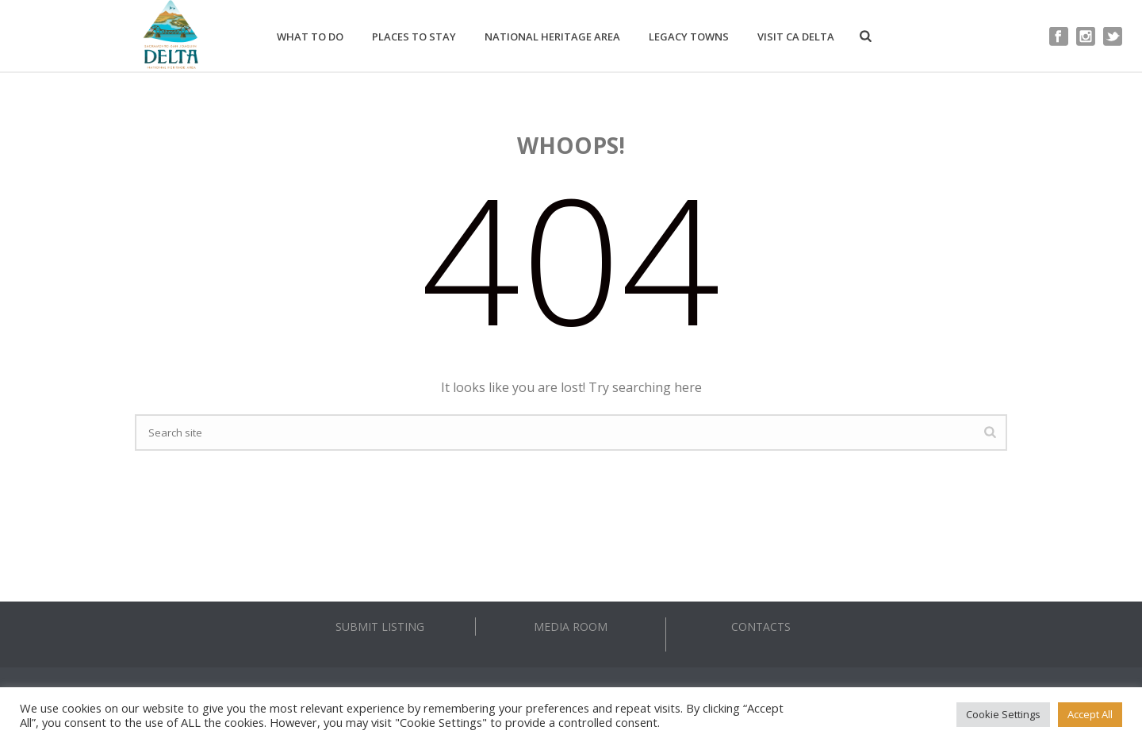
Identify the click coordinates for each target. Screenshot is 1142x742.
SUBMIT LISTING (379, 626)
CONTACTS (761, 626)
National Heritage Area (552, 36)
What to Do (310, 36)
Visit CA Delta (795, 36)
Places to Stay (414, 36)
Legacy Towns (689, 36)
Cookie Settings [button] (1003, 714)
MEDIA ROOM (570, 626)
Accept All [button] (1090, 714)
